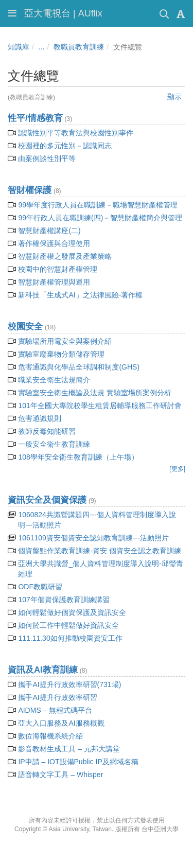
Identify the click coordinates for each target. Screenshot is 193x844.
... (42, 47)
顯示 (174, 97)
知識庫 (18, 47)
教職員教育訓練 (79, 47)
